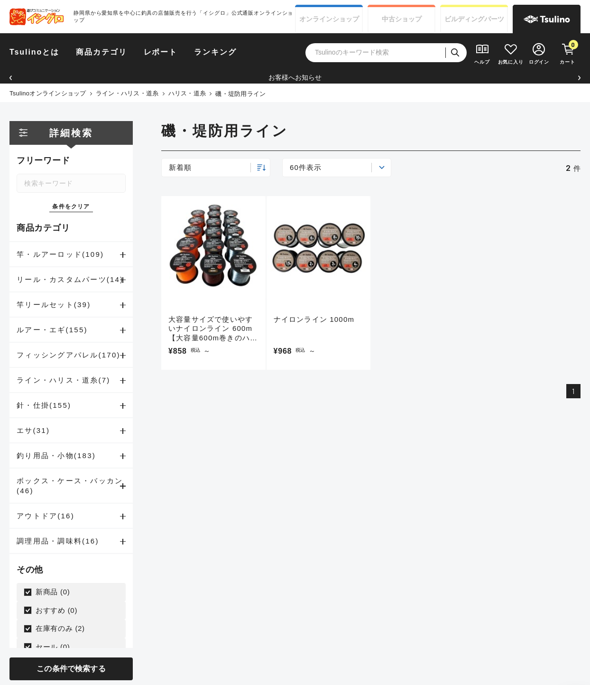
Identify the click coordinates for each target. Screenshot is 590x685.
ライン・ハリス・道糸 (127, 93)
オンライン (329, 19)
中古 (402, 19)
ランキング (215, 52)
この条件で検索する (71, 669)
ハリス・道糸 (187, 93)
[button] (11, 78)
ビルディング (474, 19)
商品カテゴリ (101, 52)
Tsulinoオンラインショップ (47, 93)
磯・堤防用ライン (240, 93)
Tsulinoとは (34, 52)
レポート (161, 52)
